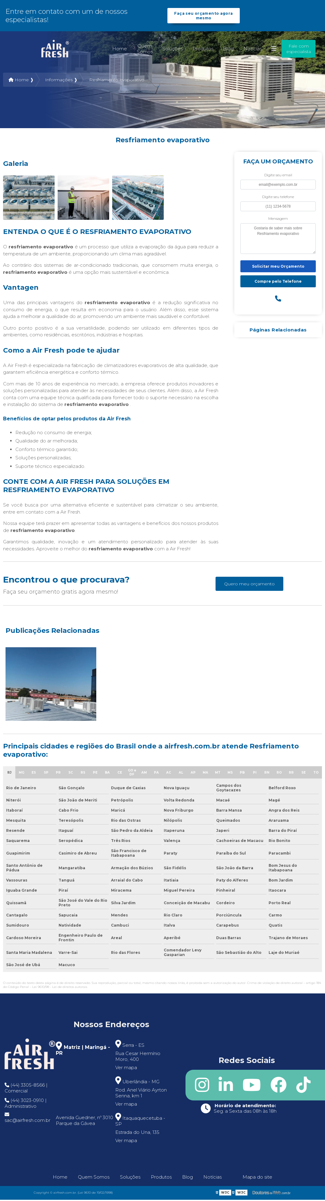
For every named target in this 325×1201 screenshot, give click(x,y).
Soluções (172, 50)
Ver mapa (126, 1069)
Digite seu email (278, 176)
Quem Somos (145, 49)
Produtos (203, 50)
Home (119, 50)
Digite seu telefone (278, 198)
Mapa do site (257, 1178)
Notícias (252, 50)
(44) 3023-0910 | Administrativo (26, 1104)
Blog (228, 50)
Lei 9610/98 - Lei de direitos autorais (59, 988)
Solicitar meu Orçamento (278, 267)
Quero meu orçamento (249, 585)
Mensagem (278, 219)
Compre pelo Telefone (278, 282)
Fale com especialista (298, 49)
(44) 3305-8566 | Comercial (26, 1089)
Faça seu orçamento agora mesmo (203, 16)
